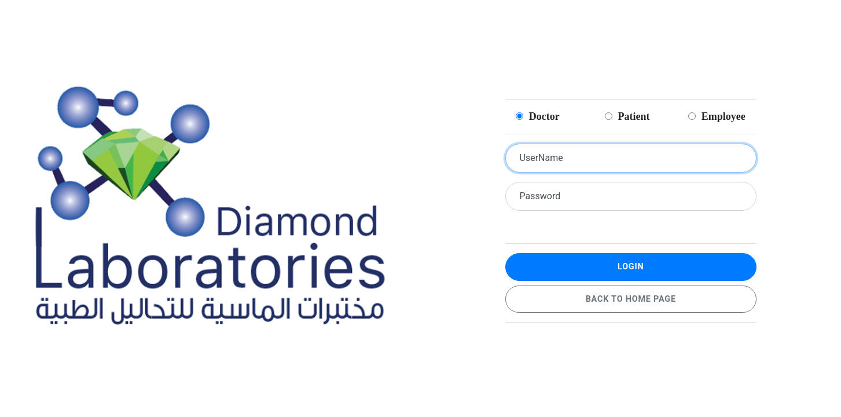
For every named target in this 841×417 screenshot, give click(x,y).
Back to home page (631, 299)
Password (540, 196)
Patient (627, 116)
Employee (716, 116)
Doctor (537, 116)
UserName (541, 157)
